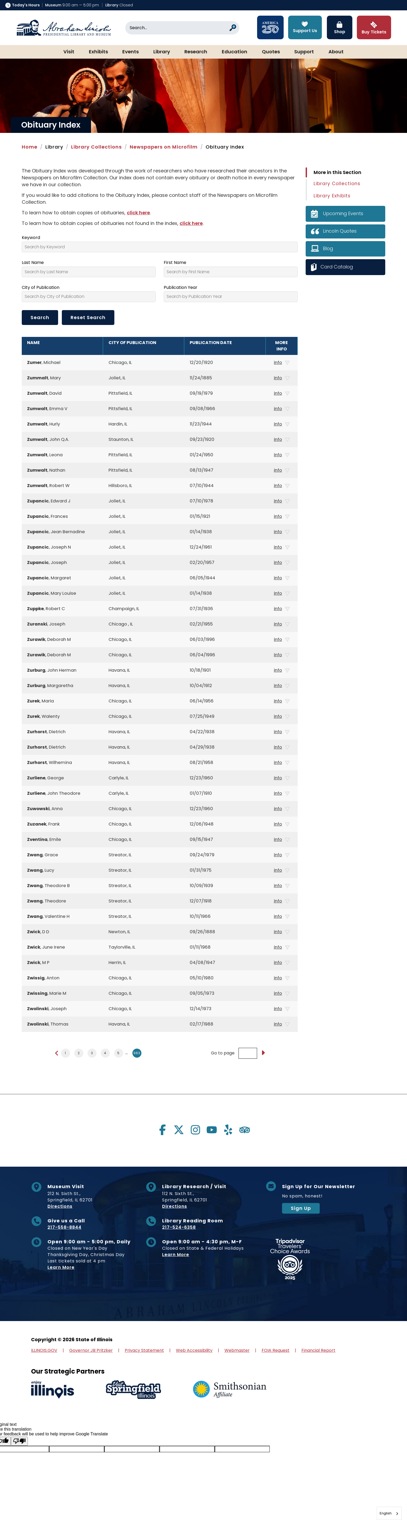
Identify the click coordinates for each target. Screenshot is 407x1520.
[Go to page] (263, 1053)
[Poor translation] (19, 1441)
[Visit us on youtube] (211, 1129)
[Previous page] (57, 1053)
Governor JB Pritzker (91, 1350)
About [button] (336, 52)
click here (138, 212)
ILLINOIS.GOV (44, 1350)
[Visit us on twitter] (179, 1129)
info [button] (282, 363)
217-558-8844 (64, 1227)
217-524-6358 (179, 1227)
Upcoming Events (343, 213)
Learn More (61, 1267)
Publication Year (180, 287)
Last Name (33, 262)
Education (234, 52)
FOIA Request (275, 1350)
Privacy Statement (144, 1350)
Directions (59, 1206)
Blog (328, 248)
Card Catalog (337, 266)
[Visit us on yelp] (228, 1129)
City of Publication (40, 287)
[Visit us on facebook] (162, 1129)
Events (130, 52)
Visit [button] (68, 52)
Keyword (31, 237)
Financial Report (318, 1350)
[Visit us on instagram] (195, 1129)
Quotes (271, 52)
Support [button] (304, 52)
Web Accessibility (194, 1350)
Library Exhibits (332, 196)
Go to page (223, 1053)
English (386, 1513)
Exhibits (98, 52)
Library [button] (161, 52)
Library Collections (96, 147)
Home (29, 147)
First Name (175, 262)
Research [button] (195, 52)
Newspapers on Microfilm (164, 147)
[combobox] (389, 1513)
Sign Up (301, 1208)
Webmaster (237, 1350)
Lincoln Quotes (340, 231)
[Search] (182, 27)
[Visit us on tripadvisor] (244, 1129)
